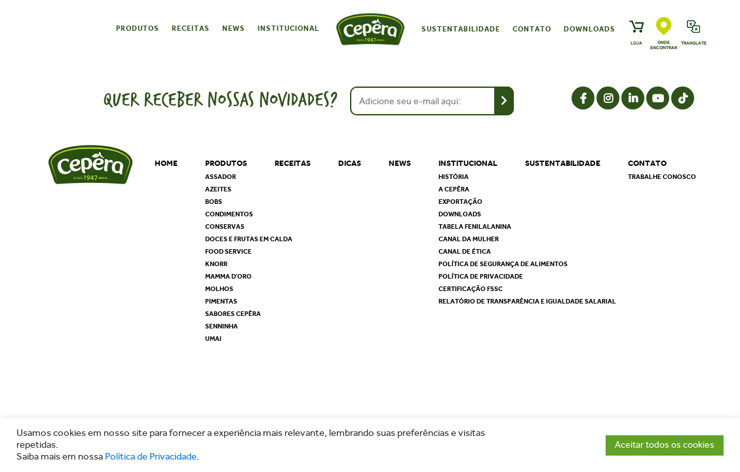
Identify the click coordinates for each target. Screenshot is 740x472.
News (233, 28)
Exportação (460, 202)
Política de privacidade (480, 277)
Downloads (589, 29)
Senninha (221, 326)
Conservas (224, 227)
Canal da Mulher (468, 239)
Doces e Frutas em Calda (248, 239)
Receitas (191, 28)
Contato (532, 29)
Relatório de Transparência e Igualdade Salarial (527, 301)
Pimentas (221, 301)
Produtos (137, 28)
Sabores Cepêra (233, 314)
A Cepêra (453, 189)
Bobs (213, 202)
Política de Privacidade (151, 456)
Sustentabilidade (460, 29)
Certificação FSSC (470, 289)
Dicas (349, 163)
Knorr (216, 264)
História (453, 177)
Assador (220, 177)
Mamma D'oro (228, 277)
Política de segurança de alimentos (503, 264)
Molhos (219, 289)
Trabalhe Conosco (662, 177)
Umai (213, 339)
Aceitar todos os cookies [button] (664, 444)
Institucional (288, 28)
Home (166, 163)
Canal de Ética (464, 252)
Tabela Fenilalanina (474, 227)
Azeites (218, 189)
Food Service (228, 252)
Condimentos (229, 214)
